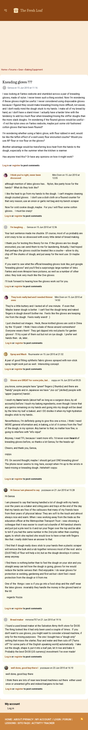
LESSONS (10, 723)
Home (4, 69)
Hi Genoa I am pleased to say (25, 490)
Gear (20, 69)
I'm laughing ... (17, 227)
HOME (8, 719)
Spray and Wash (18, 354)
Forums (12, 69)
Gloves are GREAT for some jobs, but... (30, 380)
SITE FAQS (24, 723)
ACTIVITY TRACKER (43, 723)
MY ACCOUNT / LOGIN (48, 719)
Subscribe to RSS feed (82, 719)
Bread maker (17, 619)
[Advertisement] (44, 44)
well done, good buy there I (24, 668)
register (16, 165)
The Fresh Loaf (31, 10)
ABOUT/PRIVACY (23, 719)
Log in (5, 165)
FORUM (67, 719)
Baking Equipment (34, 69)
